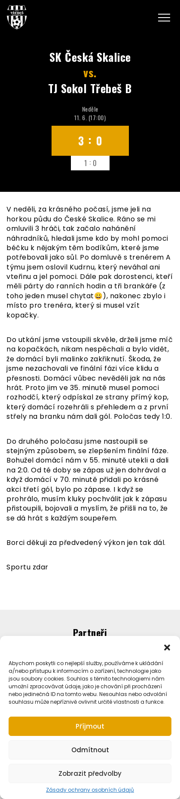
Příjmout (90, 726)
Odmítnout (90, 749)
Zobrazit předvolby (90, 773)
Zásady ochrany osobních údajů (90, 790)
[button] (167, 646)
